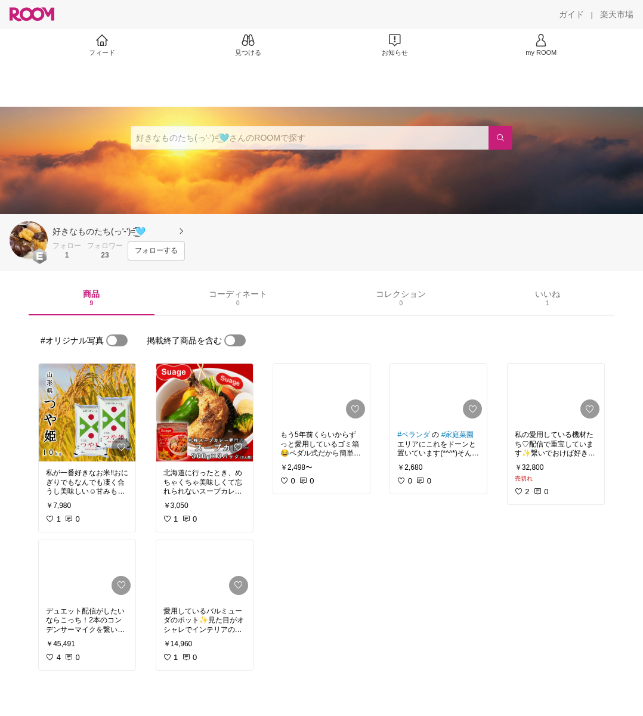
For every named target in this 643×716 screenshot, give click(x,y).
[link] (87, 412)
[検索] (500, 138)
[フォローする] (156, 251)
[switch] (117, 340)
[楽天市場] (616, 14)
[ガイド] (571, 14)
